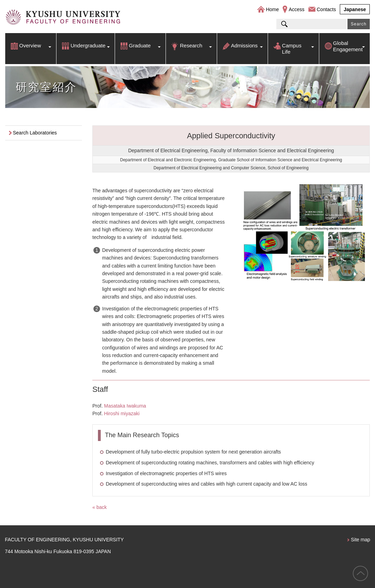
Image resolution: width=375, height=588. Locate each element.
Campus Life (291, 48)
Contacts (326, 9)
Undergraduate (87, 45)
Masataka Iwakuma (125, 406)
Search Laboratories (35, 133)
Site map (360, 539)
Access (296, 9)
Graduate (140, 45)
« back (99, 507)
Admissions (244, 45)
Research (191, 45)
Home (272, 9)
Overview (30, 45)
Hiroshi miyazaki (121, 413)
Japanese (355, 9)
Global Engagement (348, 46)
